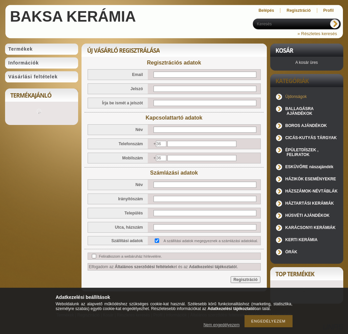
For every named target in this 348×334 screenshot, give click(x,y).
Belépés (266, 10)
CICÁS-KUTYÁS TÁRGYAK (311, 137)
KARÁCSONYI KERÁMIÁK (310, 227)
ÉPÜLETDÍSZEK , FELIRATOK (302, 152)
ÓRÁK (291, 252)
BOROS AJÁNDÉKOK (306, 125)
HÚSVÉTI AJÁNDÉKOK (307, 215)
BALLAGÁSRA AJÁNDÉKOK (299, 111)
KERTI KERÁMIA (301, 239)
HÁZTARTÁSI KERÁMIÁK (309, 203)
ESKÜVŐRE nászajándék (309, 166)
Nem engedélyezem (222, 325)
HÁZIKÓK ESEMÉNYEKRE (310, 179)
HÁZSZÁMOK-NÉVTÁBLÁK (311, 191)
